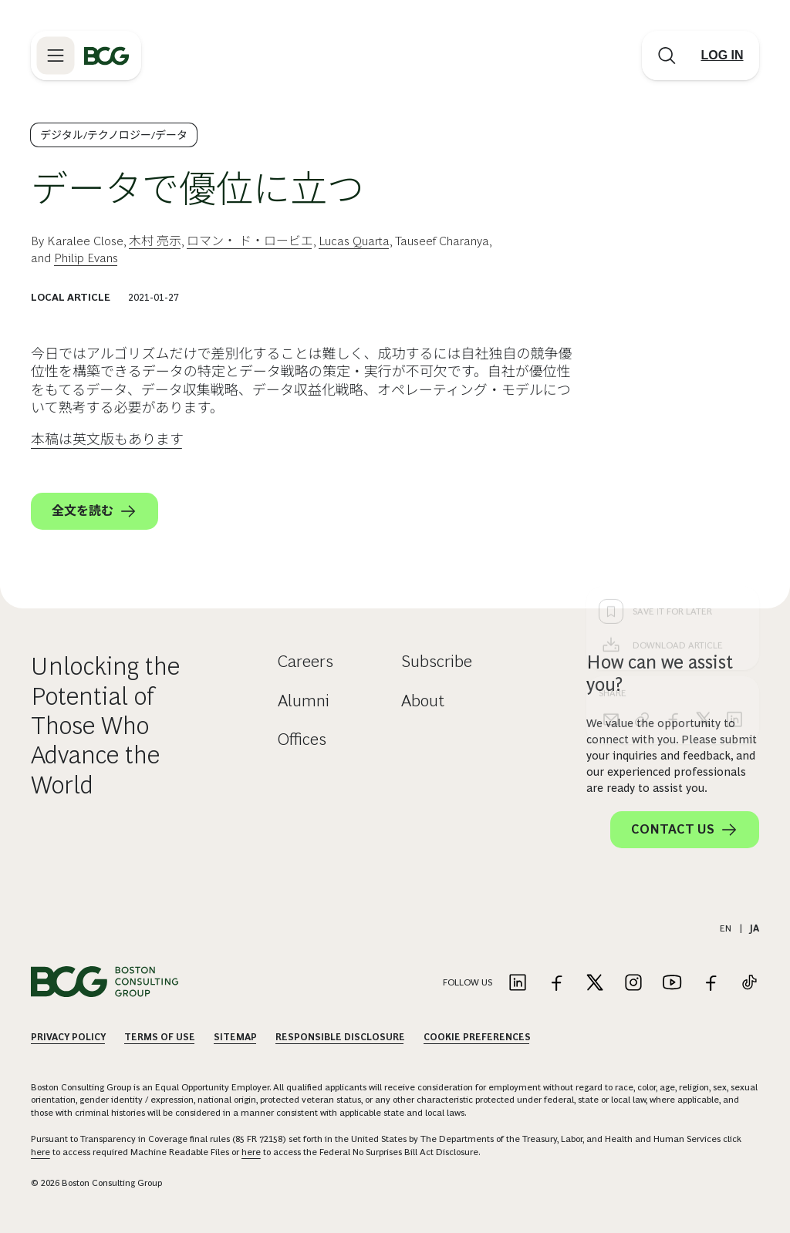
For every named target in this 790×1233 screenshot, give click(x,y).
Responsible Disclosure (340, 1037)
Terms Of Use (159, 1037)
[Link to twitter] (595, 983)
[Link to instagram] (633, 983)
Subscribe (436, 661)
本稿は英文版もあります (107, 439)
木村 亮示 (155, 241)
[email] (611, 472)
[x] (703, 472)
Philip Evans (86, 257)
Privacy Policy (68, 1037)
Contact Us (684, 829)
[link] (642, 472)
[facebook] (672, 472)
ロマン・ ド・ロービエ (250, 241)
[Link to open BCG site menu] (55, 55)
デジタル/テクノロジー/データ (113, 135)
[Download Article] (673, 398)
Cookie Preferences (477, 1037)
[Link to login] (722, 55)
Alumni (303, 700)
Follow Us (467, 982)
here (40, 1152)
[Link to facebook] (556, 983)
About (422, 700)
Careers (305, 661)
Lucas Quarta (354, 241)
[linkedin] (734, 472)
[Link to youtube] (672, 983)
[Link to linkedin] (518, 983)
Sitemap (235, 1037)
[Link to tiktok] (749, 983)
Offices (302, 739)
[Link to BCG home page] (106, 55)
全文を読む (94, 511)
